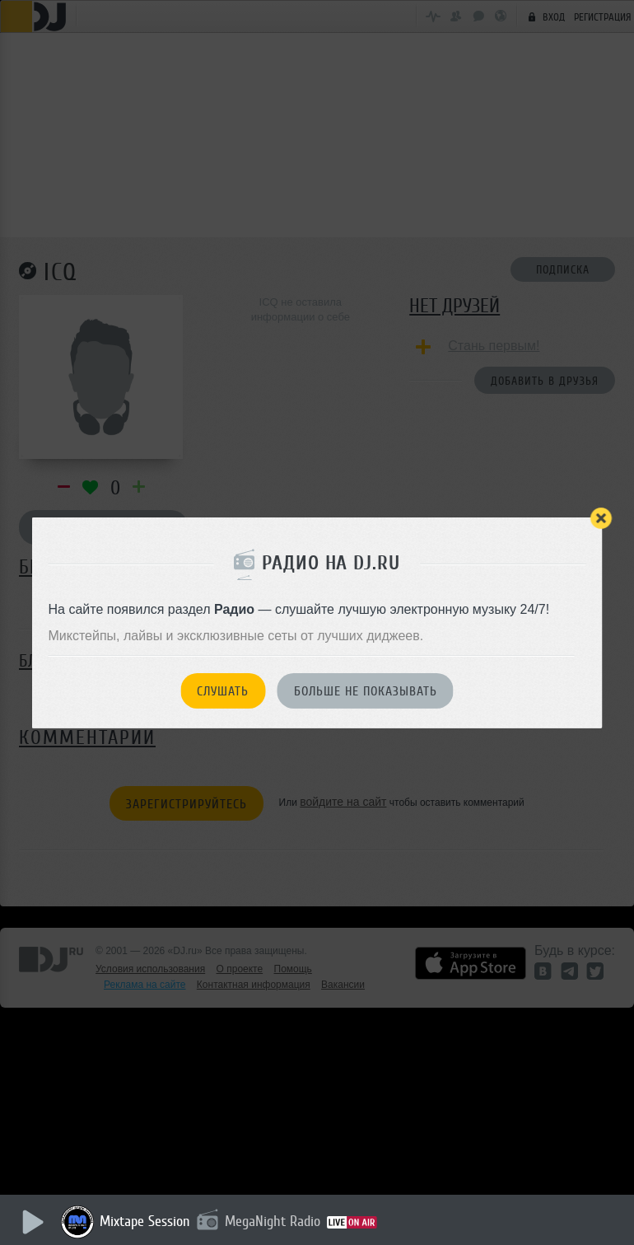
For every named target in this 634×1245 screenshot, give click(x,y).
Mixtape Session (145, 1221)
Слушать (223, 691)
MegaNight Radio (273, 1221)
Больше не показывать (365, 691)
